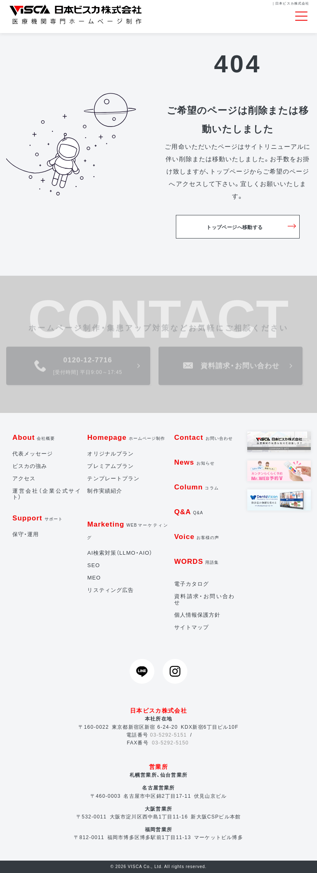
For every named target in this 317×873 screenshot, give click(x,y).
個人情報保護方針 (197, 615)
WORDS (196, 561)
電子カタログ (191, 584)
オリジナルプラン (110, 454)
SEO (93, 565)
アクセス (23, 478)
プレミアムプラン (110, 466)
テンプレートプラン (113, 478)
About (33, 437)
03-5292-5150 (170, 743)
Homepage (126, 437)
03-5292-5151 (168, 735)
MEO (94, 578)
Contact (203, 437)
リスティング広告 (110, 590)
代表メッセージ (32, 454)
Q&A (188, 512)
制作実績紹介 (104, 491)
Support (37, 518)
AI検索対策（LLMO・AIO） (119, 553)
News (194, 462)
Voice (197, 537)
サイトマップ (191, 627)
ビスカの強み (29, 466)
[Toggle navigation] (301, 16)
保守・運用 (25, 534)
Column (196, 487)
